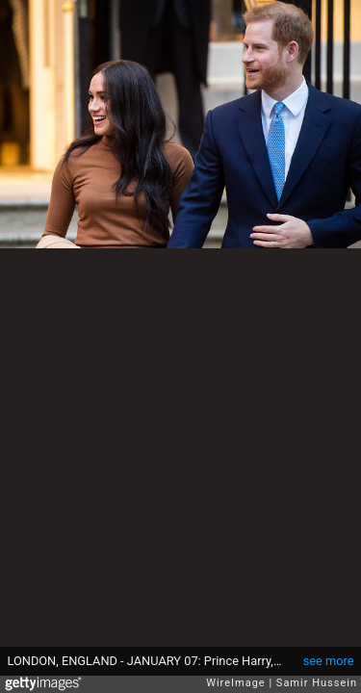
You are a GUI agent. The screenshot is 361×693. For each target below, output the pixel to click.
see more (328, 661)
